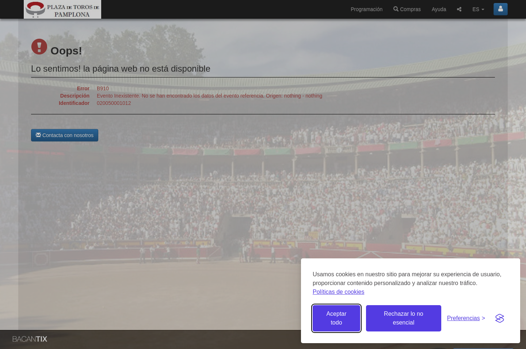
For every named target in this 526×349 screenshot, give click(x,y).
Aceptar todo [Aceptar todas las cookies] (336, 318)
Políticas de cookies (338, 292)
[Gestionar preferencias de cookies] (466, 318)
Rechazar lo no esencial (403, 318)
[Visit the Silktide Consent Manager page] (499, 318)
